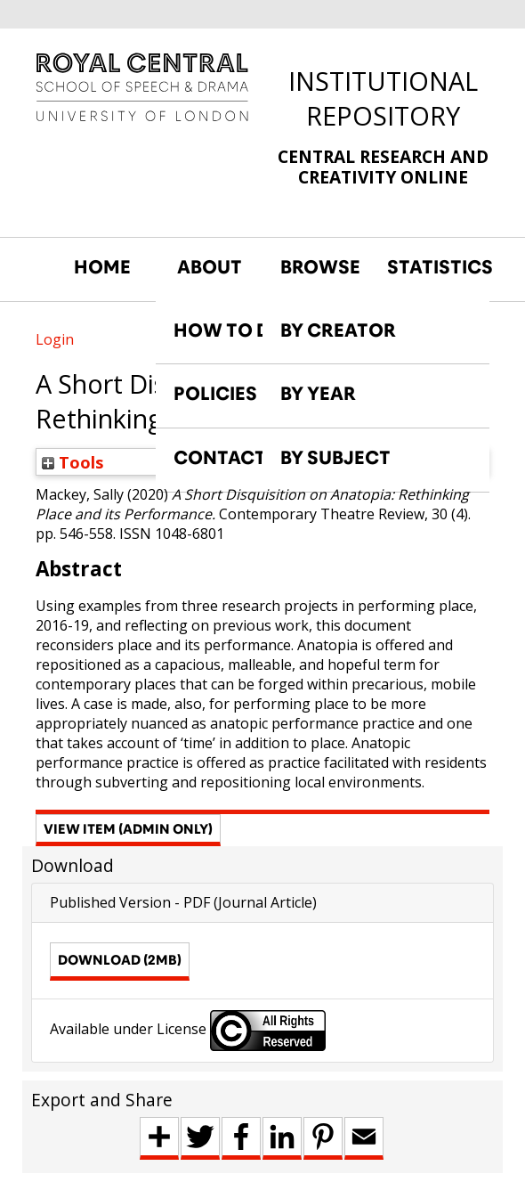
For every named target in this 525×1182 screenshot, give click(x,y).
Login (55, 339)
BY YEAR (318, 393)
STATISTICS (431, 267)
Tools (73, 462)
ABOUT (209, 267)
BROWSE (320, 267)
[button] (128, 830)
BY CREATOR (338, 330)
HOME (102, 267)
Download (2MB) (120, 959)
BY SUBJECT (335, 458)
